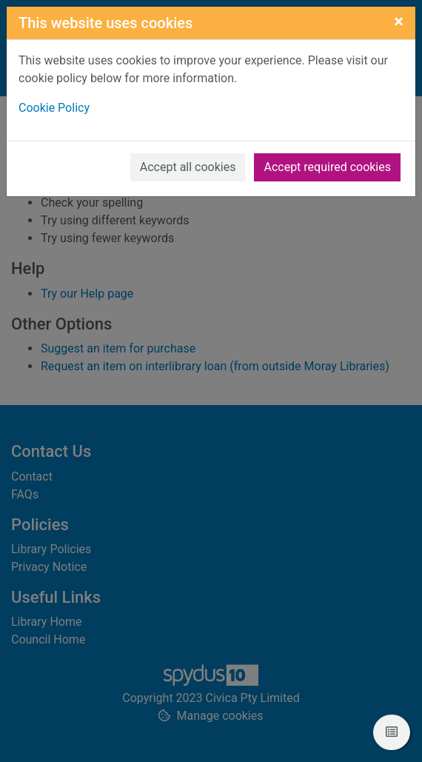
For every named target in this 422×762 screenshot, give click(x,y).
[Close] (398, 21)
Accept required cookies (327, 167)
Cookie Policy (54, 108)
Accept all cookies (188, 167)
